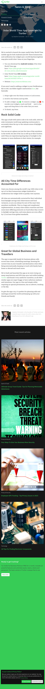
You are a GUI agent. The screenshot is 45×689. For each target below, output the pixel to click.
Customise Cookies (37, 681)
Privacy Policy (24, 678)
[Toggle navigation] (42, 2)
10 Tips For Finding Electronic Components (16, 549)
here (33, 89)
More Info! (5, 574)
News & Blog (22, 7)
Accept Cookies (26, 681)
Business (4, 14)
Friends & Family (6, 17)
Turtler (3, 278)
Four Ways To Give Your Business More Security (18, 442)
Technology (4, 20)
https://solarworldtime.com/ (21, 82)
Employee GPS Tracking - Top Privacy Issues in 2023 (19, 496)
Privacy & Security (29, 14)
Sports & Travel (28, 17)
